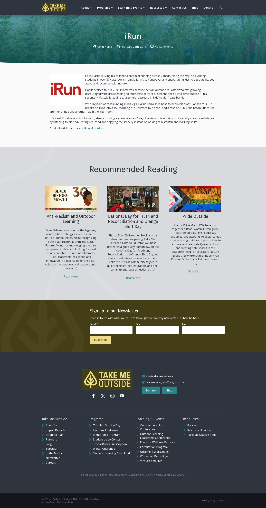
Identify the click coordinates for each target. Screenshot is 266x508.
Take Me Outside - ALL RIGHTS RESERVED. (80, 499)
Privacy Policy (208, 500)
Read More (71, 276)
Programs (103, 7)
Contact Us (179, 7)
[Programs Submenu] (113, 7)
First (138, 324)
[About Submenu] (92, 7)
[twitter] (103, 396)
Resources (157, 7)
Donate (208, 7)
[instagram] (112, 396)
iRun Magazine (93, 128)
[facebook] (93, 396)
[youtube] (122, 396)
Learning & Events (130, 7)
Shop (195, 7)
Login (222, 500)
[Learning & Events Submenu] (145, 7)
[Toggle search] (220, 7)
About (85, 7)
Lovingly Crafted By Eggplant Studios (57, 502)
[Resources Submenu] (166, 7)
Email (94, 324)
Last (184, 324)
